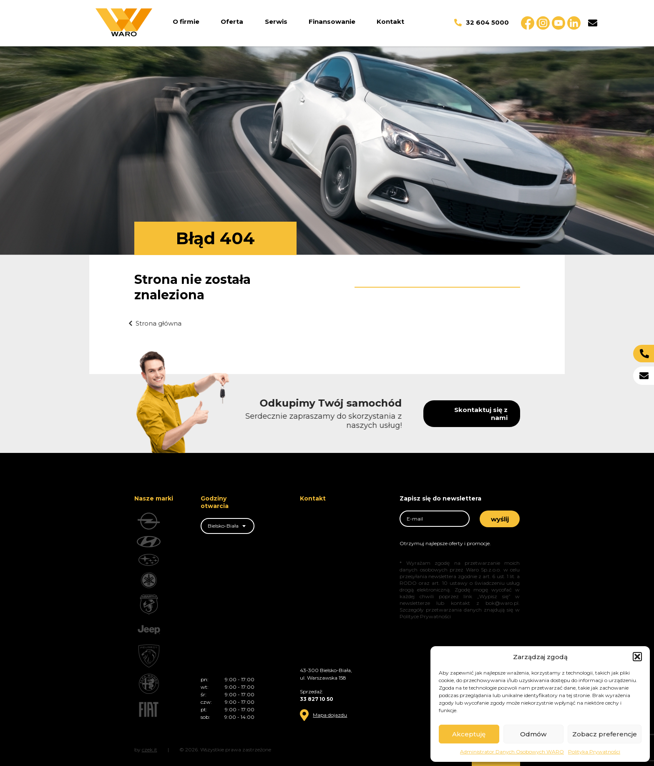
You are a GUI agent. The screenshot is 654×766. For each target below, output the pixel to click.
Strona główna (142, 323)
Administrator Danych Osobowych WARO (512, 751)
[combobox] (227, 526)
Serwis (276, 21)
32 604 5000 (481, 22)
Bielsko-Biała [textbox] (223, 526)
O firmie (186, 21)
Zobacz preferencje (604, 734)
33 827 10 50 (316, 699)
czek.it (149, 749)
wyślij (500, 519)
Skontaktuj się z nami (498, 414)
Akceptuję (468, 734)
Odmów (533, 734)
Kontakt (390, 21)
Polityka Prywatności (594, 751)
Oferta (232, 21)
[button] (637, 656)
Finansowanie (332, 21)
